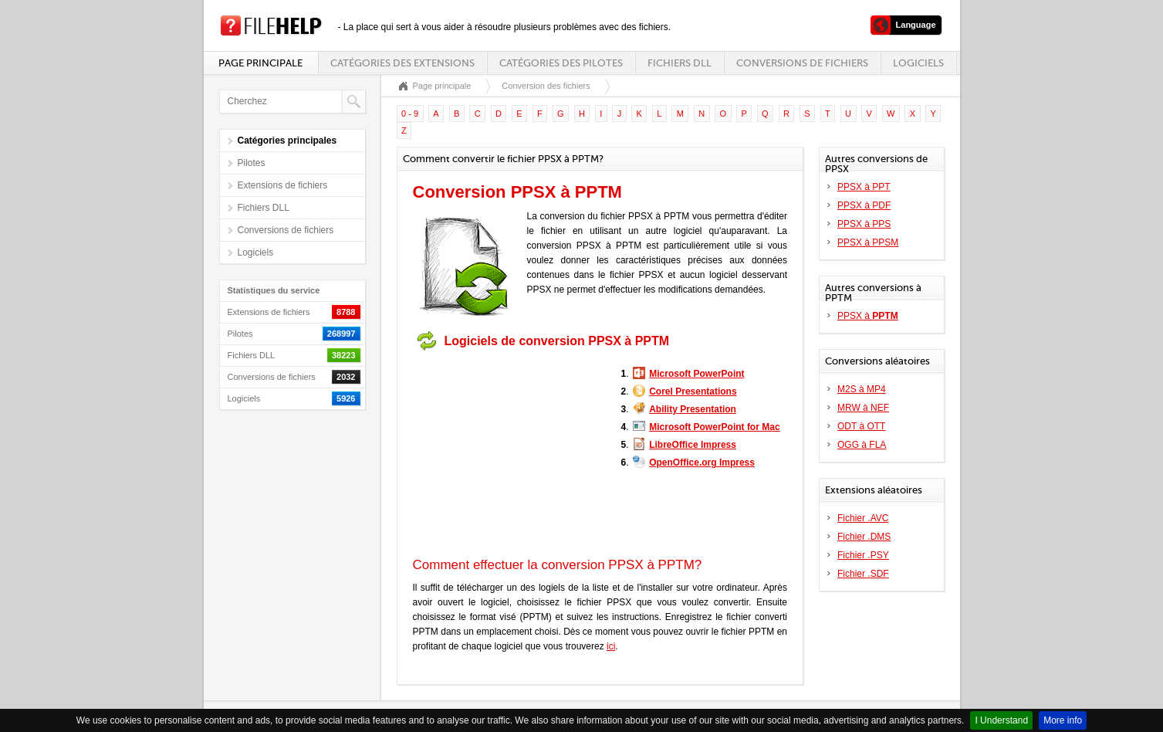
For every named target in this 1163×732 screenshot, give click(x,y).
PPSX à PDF (864, 205)
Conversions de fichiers (802, 63)
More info (1062, 720)
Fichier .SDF (863, 573)
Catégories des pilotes (561, 63)
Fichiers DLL (679, 63)
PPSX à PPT (864, 186)
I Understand (1001, 720)
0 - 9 (409, 113)
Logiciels (918, 63)
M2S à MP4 (861, 389)
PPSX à (867, 315)
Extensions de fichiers (283, 185)
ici (611, 646)
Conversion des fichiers (546, 85)
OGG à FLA (861, 444)
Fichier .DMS (864, 536)
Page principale (260, 63)
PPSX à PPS (864, 224)
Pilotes (251, 163)
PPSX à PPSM (867, 242)
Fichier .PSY (863, 555)
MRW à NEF (863, 407)
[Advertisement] (509, 454)
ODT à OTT (861, 426)
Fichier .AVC (862, 518)
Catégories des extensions (402, 63)
